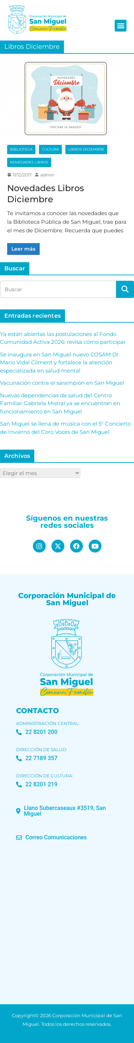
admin (47, 174)
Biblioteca (21, 149)
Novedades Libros (29, 162)
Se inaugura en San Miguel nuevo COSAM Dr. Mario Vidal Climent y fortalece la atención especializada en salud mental (60, 362)
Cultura (50, 149)
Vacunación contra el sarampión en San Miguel (62, 382)
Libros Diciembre (86, 149)
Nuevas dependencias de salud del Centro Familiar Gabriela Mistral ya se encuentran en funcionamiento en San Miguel (60, 403)
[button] (120, 26)
